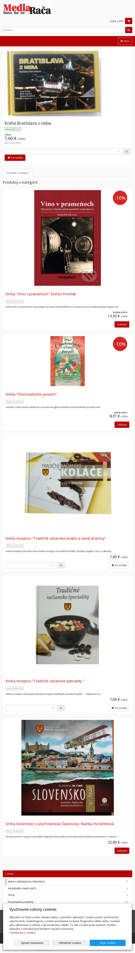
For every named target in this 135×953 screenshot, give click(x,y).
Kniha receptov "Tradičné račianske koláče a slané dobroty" (56, 538)
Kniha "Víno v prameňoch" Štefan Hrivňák (41, 293)
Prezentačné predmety (68, 902)
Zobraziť (122, 324)
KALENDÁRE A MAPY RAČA (68, 888)
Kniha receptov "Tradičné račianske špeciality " (45, 680)
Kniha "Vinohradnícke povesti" (31, 394)
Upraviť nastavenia (51, 943)
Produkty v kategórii (18, 172)
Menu (125, 41)
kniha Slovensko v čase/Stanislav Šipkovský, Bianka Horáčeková (60, 823)
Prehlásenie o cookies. (22, 932)
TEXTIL (68, 895)
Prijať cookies (112, 943)
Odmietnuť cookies (81, 943)
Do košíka (15, 157)
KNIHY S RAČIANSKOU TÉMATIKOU (68, 881)
